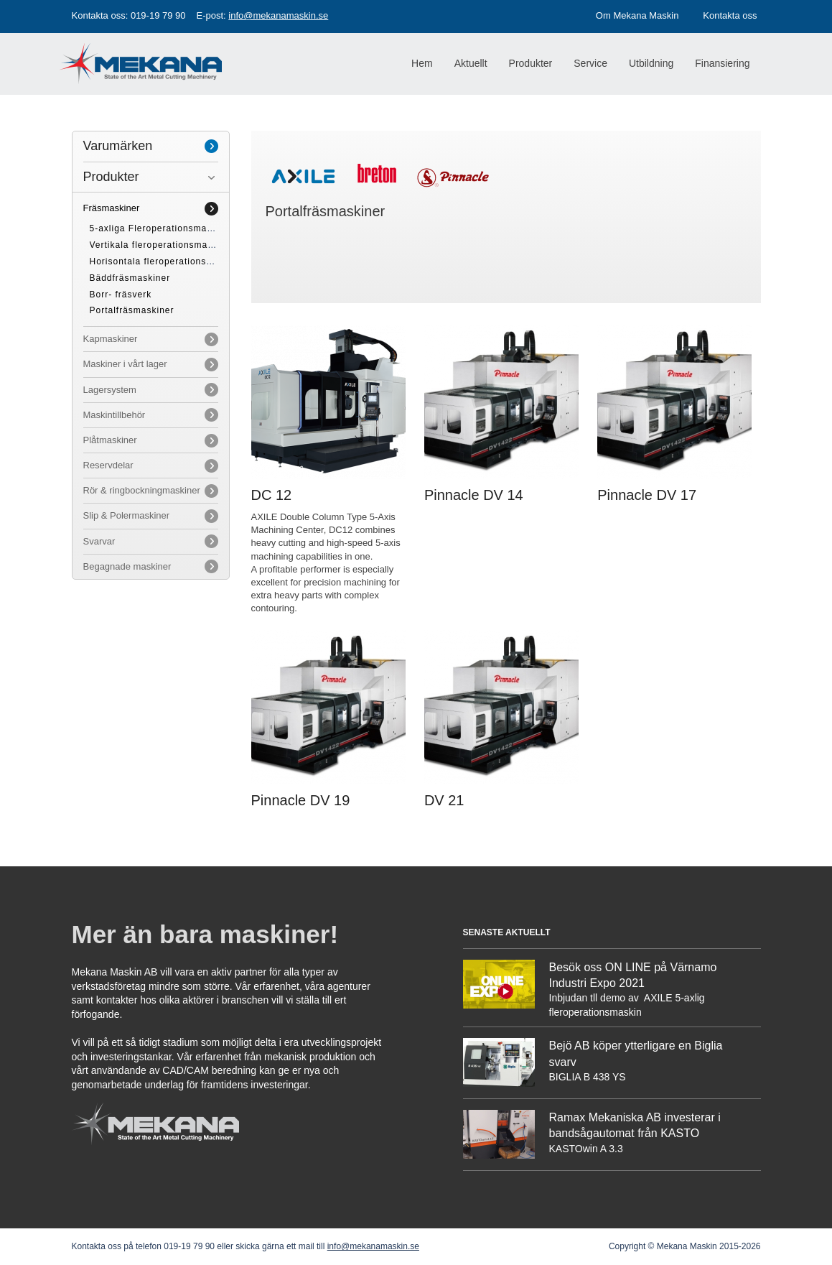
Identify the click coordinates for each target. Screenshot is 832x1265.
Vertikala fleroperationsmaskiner (162, 245)
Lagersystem (109, 389)
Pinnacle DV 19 (300, 800)
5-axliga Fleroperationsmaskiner (162, 228)
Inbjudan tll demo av (595, 998)
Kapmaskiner (110, 338)
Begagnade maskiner (127, 566)
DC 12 (271, 495)
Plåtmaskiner (110, 440)
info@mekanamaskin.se (278, 15)
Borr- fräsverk (121, 294)
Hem (422, 63)
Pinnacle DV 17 (646, 495)
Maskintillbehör (114, 414)
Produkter (111, 177)
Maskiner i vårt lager (125, 363)
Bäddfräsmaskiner (130, 278)
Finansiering (722, 63)
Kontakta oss (730, 15)
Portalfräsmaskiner (132, 310)
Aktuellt (470, 63)
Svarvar (99, 541)
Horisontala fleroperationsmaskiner (168, 261)
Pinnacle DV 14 (473, 495)
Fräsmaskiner (111, 208)
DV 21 (444, 800)
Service (590, 63)
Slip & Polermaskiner (126, 515)
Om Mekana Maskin (637, 15)
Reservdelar (108, 465)
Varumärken (118, 146)
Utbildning (651, 63)
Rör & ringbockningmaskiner (141, 490)
